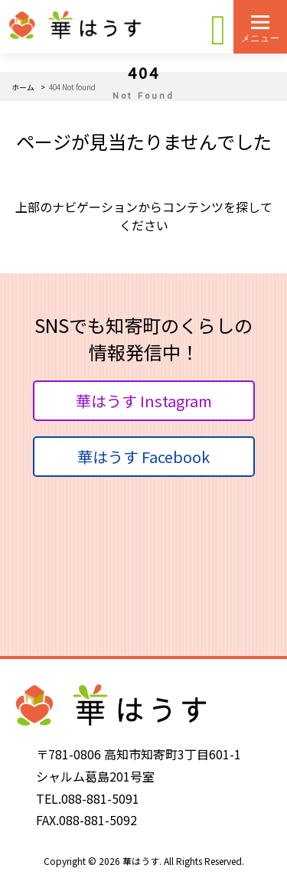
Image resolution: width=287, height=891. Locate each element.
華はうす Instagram (144, 401)
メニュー (260, 38)
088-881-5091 (100, 798)
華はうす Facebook (143, 456)
